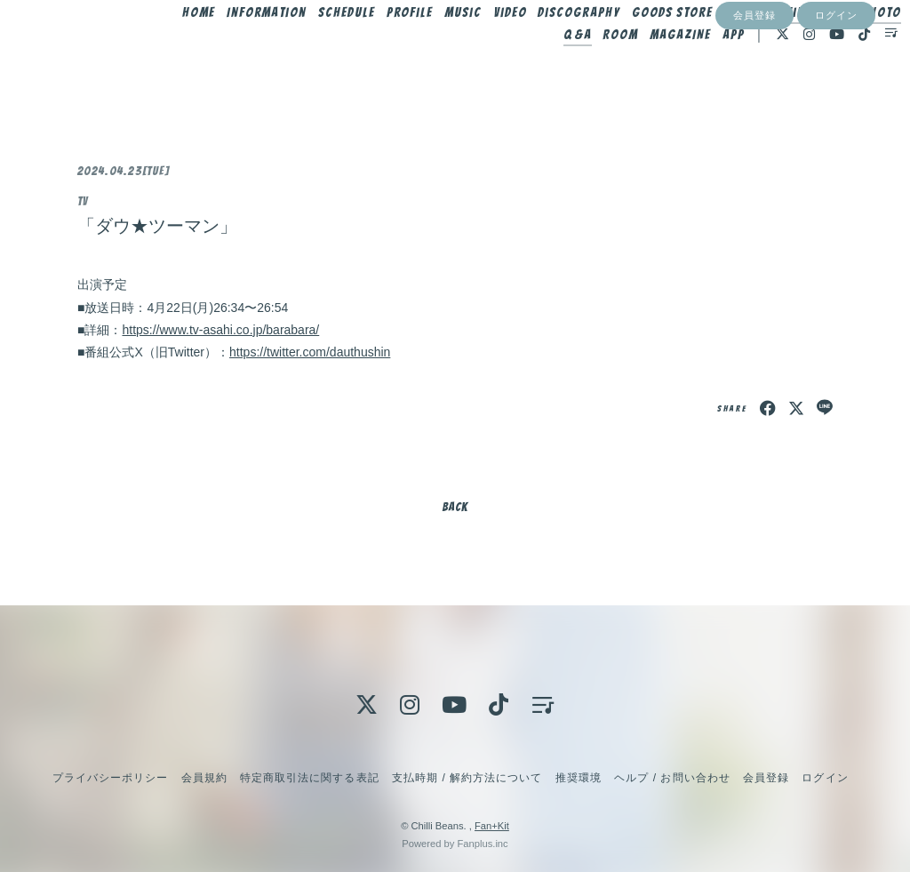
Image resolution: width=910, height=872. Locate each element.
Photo (505, 73)
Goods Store (696, 51)
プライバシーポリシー (110, 778)
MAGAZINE (654, 73)
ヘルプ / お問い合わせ (672, 778)
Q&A (551, 73)
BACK (455, 507)
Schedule (370, 51)
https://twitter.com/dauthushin (309, 352)
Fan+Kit (492, 825)
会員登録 (754, 104)
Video (534, 51)
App (707, 73)
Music (487, 51)
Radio (857, 51)
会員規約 (204, 778)
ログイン (836, 104)
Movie (809, 51)
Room (594, 73)
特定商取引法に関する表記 (309, 778)
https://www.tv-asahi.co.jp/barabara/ (220, 330)
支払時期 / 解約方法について (467, 778)
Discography (603, 51)
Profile (434, 51)
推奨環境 (578, 778)
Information (291, 51)
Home (222, 51)
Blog (763, 51)
